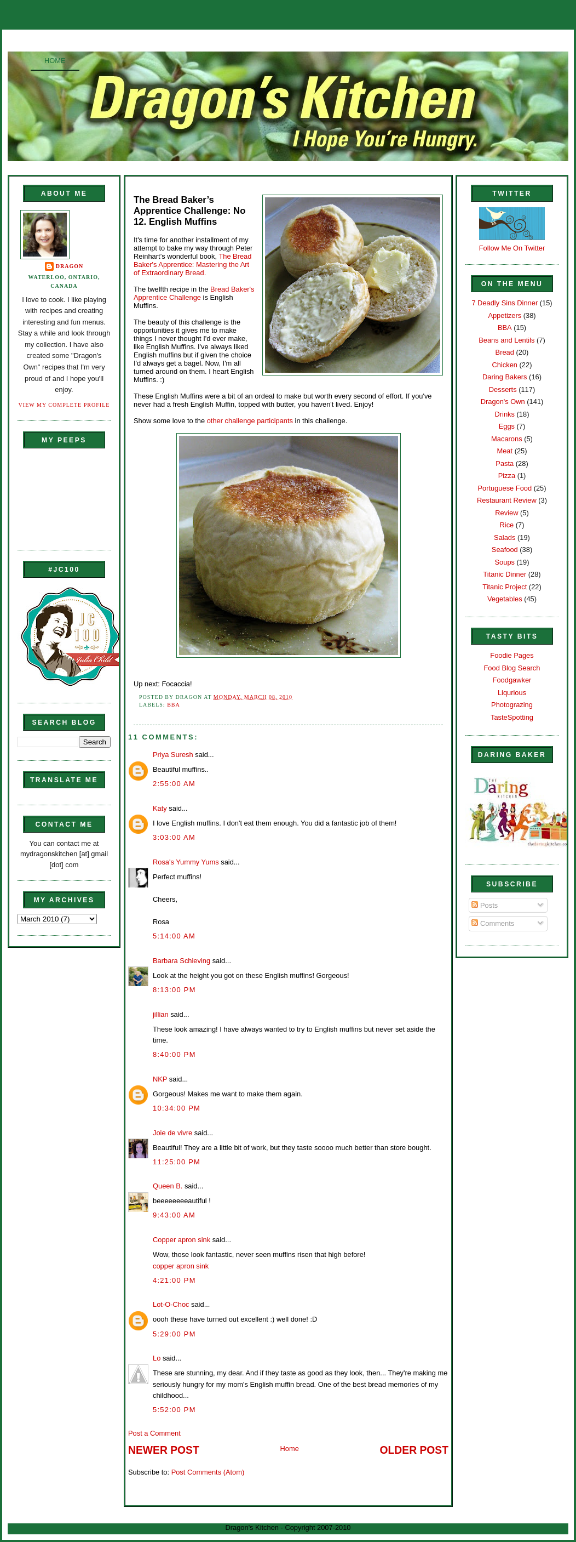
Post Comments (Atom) (208, 1472)
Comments (492, 923)
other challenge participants (250, 421)
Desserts (503, 389)
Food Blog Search (512, 668)
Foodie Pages (511, 655)
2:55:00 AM (174, 783)
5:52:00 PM (174, 1410)
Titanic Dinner (504, 574)
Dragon (70, 266)
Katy (160, 808)
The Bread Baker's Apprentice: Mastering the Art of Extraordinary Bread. (192, 264)
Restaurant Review (507, 500)
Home (55, 60)
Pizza (506, 475)
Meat (504, 451)
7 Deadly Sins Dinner (504, 303)
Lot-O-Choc (171, 1304)
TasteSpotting (512, 717)
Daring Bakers (504, 377)
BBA (173, 705)
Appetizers (504, 315)
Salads (504, 537)
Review (506, 513)
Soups (505, 562)
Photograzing (512, 705)
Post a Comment (154, 1433)
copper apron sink (181, 1266)
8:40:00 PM (174, 1054)
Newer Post (163, 1450)
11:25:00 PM (176, 1162)
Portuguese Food (504, 488)
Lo (156, 1358)
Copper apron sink (181, 1240)
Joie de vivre (172, 1133)
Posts (484, 905)
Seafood (505, 549)
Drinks (505, 414)
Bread (505, 352)
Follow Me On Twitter (512, 248)
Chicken (504, 365)
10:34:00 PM (176, 1108)
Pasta (505, 463)
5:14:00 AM (174, 936)
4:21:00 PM (174, 1280)
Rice (506, 525)
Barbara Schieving (181, 961)
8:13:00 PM (174, 990)
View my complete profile (64, 405)
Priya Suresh (173, 754)
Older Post (414, 1450)
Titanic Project (504, 587)
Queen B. (167, 1186)
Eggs (507, 426)
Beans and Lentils (506, 340)
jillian (161, 1014)
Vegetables (504, 599)
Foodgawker (512, 680)
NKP (160, 1079)
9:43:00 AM (174, 1215)
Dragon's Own (503, 401)
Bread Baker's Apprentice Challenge (194, 293)
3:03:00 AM (174, 837)
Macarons (506, 439)
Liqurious (512, 693)
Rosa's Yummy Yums (186, 862)
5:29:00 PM (174, 1334)
